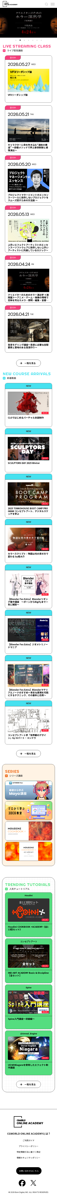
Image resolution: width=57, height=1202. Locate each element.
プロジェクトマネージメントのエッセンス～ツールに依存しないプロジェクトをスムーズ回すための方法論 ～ (28, 197)
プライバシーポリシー (28, 1146)
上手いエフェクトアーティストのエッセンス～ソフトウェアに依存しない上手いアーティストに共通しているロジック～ (28, 247)
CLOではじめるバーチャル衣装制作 (26, 417)
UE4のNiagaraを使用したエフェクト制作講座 (28, 1066)
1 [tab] (15, 40)
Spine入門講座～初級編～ (21, 1018)
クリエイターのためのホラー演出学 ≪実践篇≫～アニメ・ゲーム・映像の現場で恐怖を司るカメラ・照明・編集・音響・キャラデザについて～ (28, 299)
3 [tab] (24, 40)
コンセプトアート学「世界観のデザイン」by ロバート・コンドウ (27, 736)
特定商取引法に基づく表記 (28, 1151)
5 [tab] (32, 40)
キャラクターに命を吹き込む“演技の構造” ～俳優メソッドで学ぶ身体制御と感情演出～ (28, 147)
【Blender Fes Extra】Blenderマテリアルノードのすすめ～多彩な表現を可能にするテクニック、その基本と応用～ (28, 692)
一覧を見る (30, 363)
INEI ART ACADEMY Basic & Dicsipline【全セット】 (28, 974)
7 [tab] (41, 40)
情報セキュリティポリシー (28, 1157)
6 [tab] (37, 40)
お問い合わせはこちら (29, 1170)
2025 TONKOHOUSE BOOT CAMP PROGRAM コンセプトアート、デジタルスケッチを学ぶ (28, 511)
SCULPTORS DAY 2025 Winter (24, 463)
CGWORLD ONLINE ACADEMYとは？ (29, 1133)
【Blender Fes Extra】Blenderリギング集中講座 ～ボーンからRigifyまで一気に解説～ (28, 601)
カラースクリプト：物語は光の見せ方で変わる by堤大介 (28, 555)
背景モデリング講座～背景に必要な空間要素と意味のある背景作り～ (28, 346)
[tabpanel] (28, 23)
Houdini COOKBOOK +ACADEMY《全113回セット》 (28, 928)
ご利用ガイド (28, 1140)
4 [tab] (28, 40)
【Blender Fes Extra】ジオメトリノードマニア (28, 646)
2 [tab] (20, 40)
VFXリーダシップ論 (18, 94)
